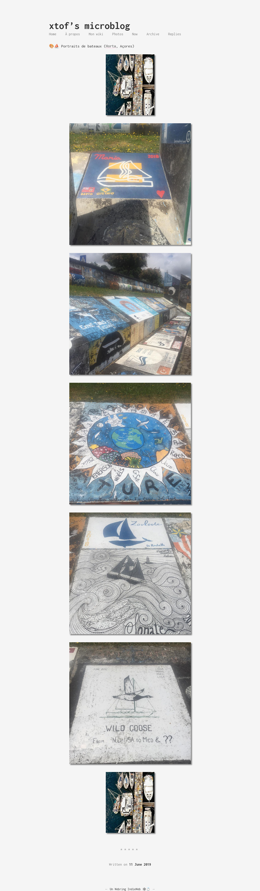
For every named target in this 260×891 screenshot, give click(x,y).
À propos (72, 34)
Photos (117, 34)
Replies (174, 34)
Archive (153, 34)
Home (52, 34)
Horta (111, 46)
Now (135, 34)
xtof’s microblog (89, 25)
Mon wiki (96, 34)
